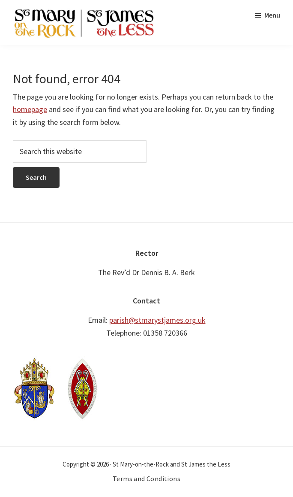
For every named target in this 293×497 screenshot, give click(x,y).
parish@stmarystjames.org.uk (157, 320)
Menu (272, 15)
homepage (30, 109)
